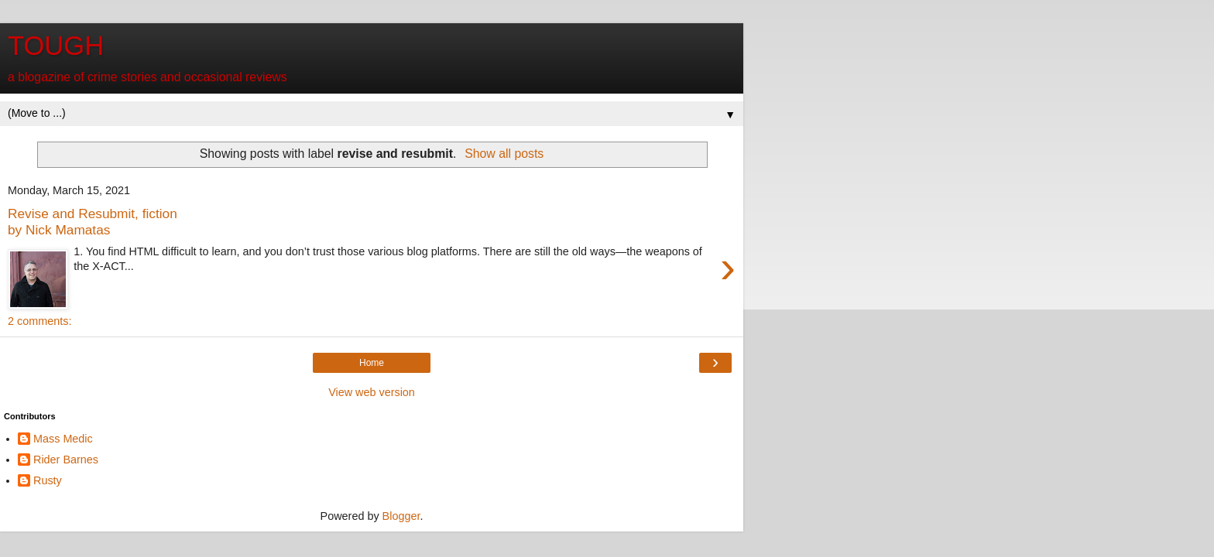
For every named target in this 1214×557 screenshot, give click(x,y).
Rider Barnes (65, 459)
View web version (371, 392)
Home (371, 362)
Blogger (401, 516)
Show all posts (504, 153)
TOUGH (56, 45)
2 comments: (39, 321)
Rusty (47, 480)
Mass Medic (63, 438)
